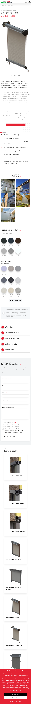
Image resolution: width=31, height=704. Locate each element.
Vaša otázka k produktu (8, 407)
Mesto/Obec (5, 400)
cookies (22, 430)
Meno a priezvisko (7, 379)
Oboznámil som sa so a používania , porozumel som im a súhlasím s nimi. (15, 430)
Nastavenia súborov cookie (15, 701)
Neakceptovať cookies (15, 697)
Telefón (4, 393)
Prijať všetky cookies (15, 694)
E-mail (4, 386)
